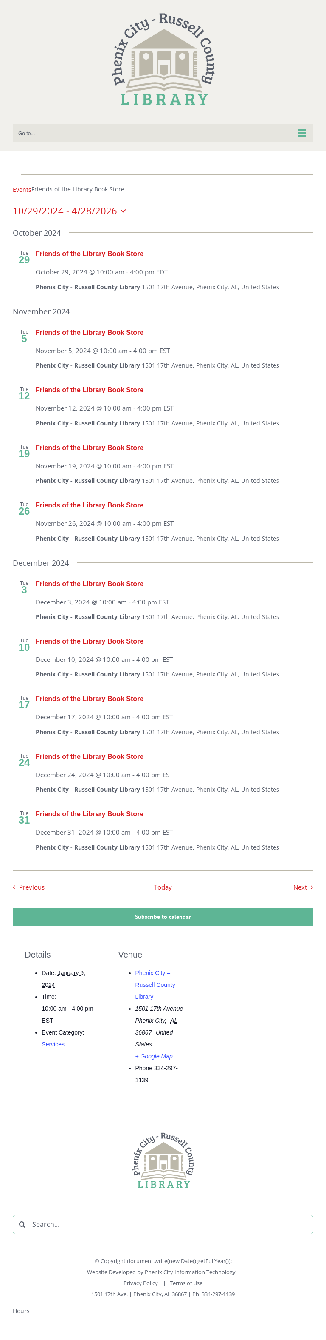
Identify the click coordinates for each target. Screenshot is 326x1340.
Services (53, 1044)
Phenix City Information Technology (190, 1272)
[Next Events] (305, 887)
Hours (21, 1311)
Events (22, 189)
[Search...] (163, 1224)
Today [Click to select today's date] (163, 887)
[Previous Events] (27, 887)
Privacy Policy (141, 1283)
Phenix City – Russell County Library (155, 984)
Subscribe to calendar (163, 917)
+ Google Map (154, 1056)
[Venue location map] (256, 998)
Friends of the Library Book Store (89, 253)
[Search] (22, 1224)
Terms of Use (186, 1283)
